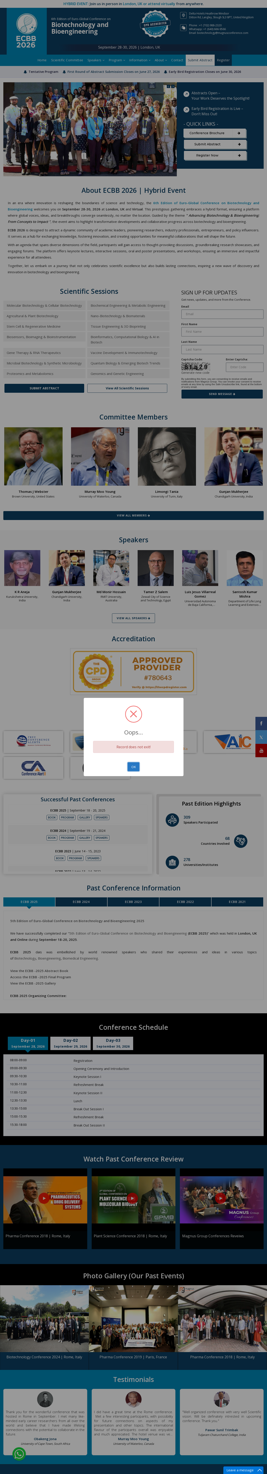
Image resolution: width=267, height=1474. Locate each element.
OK (133, 767)
